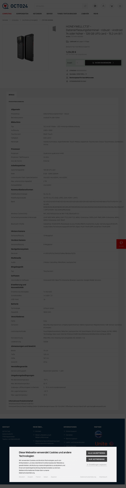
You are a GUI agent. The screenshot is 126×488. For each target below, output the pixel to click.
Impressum (103, 477)
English (30, 477)
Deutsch (22, 477)
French (38, 477)
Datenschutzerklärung (88, 477)
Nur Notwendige (97, 459)
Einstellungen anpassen (97, 465)
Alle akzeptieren (96, 453)
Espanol (54, 477)
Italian (46, 477)
